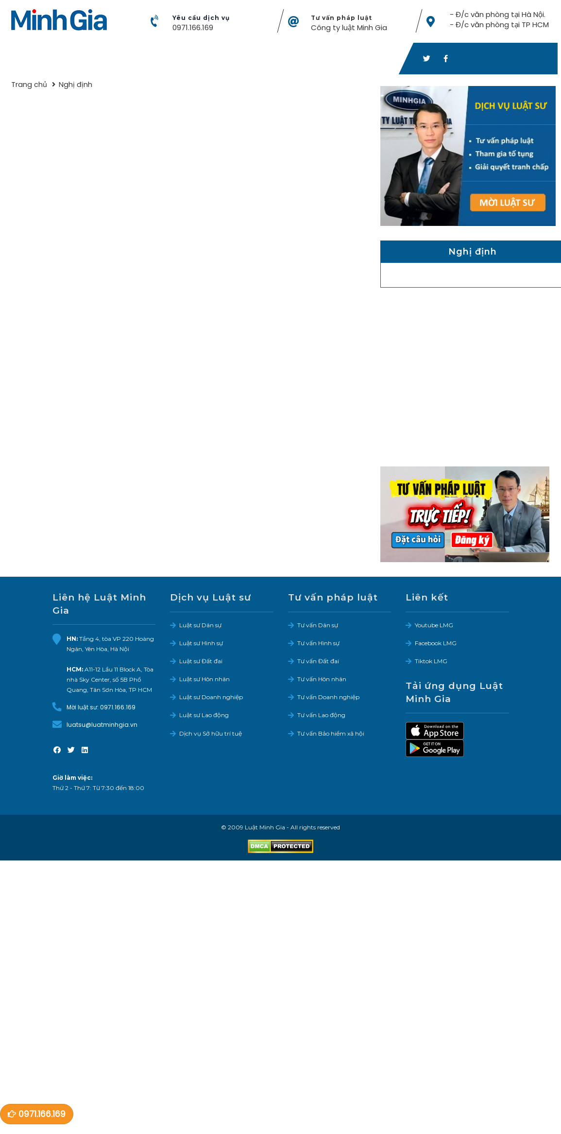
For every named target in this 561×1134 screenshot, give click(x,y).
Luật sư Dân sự (200, 625)
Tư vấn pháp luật (341, 18)
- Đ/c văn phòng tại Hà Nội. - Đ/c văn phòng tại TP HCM (498, 20)
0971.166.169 (192, 28)
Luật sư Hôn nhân (204, 679)
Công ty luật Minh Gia (349, 28)
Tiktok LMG (431, 661)
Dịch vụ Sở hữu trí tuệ (210, 734)
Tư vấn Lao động (321, 715)
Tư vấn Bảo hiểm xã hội (330, 734)
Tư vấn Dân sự (317, 625)
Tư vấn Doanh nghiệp (328, 697)
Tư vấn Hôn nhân (321, 679)
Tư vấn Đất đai (318, 661)
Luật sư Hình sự (201, 643)
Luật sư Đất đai (200, 661)
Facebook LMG (436, 643)
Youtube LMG (434, 625)
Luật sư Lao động (204, 715)
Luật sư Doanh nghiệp (211, 697)
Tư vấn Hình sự (318, 643)
